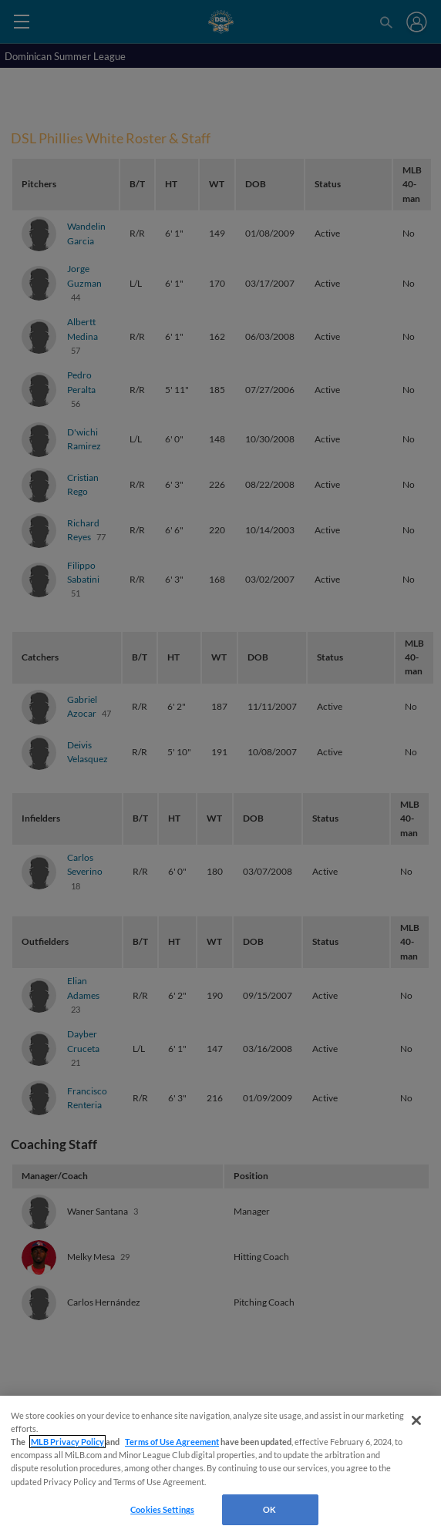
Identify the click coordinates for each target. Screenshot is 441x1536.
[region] (220, 1466)
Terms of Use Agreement (172, 1442)
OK (269, 1509)
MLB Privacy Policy (67, 1442)
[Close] (416, 1420)
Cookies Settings (162, 1509)
